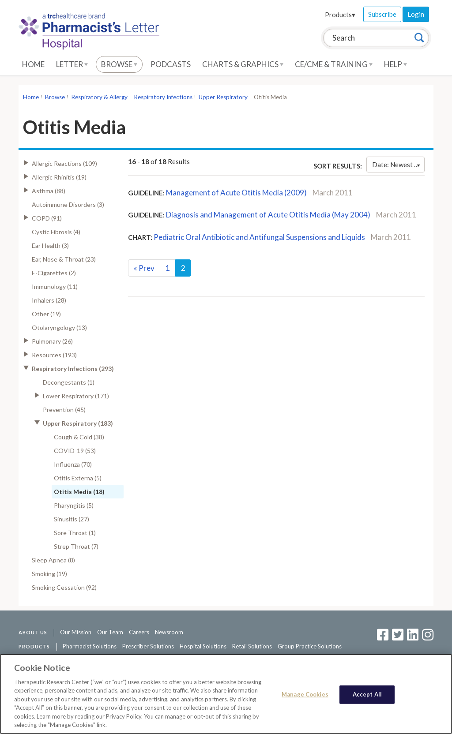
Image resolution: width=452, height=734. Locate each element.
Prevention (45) (64, 409)
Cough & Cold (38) (79, 437)
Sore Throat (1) (75, 532)
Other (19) (46, 314)
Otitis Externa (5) (78, 478)
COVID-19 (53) (75, 450)
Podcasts (171, 64)
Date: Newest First (398, 165)
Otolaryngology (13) (59, 327)
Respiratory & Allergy (99, 97)
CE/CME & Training (334, 64)
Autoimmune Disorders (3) (68, 204)
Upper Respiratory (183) (78, 423)
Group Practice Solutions (310, 646)
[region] (226, 694)
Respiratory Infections (163, 97)
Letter (72, 64)
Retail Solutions (252, 646)
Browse (119, 64)
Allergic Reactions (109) (64, 163)
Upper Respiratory (223, 97)
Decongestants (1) (68, 382)
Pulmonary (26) (52, 341)
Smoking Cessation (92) (64, 587)
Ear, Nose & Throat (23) (64, 259)
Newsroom (169, 632)
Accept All (367, 694)
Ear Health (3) (50, 245)
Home (33, 64)
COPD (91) (47, 218)
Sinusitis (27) (71, 519)
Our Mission (75, 632)
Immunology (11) (55, 286)
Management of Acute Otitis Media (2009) (236, 192)
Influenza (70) (73, 464)
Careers (139, 632)
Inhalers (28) (49, 300)
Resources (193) (54, 355)
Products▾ (340, 15)
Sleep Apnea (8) (53, 560)
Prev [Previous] (144, 268)
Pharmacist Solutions (90, 646)
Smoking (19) (49, 573)
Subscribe (382, 14)
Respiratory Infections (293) (73, 368)
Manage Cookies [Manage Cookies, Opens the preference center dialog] (305, 694)
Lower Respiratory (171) (76, 396)
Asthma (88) (48, 191)
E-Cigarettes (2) (54, 273)
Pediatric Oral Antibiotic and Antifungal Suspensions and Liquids (259, 237)
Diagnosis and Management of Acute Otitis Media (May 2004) (268, 214)
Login (415, 14)
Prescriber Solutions (148, 646)
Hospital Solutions (203, 646)
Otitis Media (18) (79, 491)
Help (395, 64)
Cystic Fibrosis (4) (56, 232)
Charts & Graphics (242, 64)
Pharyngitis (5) (74, 505)
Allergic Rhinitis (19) (59, 177)
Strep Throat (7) (76, 546)
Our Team (110, 632)
